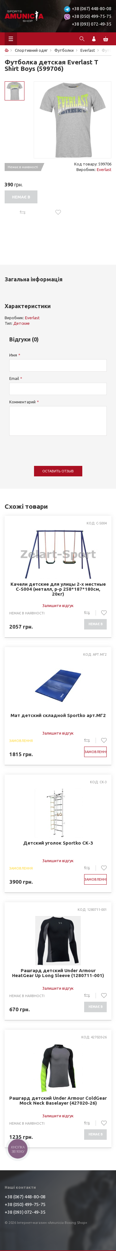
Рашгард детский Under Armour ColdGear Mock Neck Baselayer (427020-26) (58, 1101)
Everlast (104, 169)
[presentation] (56, 448)
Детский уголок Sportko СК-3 (58, 843)
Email (14, 378)
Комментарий (22, 402)
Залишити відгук (58, 605)
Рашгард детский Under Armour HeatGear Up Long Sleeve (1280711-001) (58, 973)
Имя (13, 355)
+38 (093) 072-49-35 (91, 24)
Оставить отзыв (58, 471)
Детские (21, 323)
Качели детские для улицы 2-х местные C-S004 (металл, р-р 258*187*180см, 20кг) (58, 589)
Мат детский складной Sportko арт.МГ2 (58, 715)
